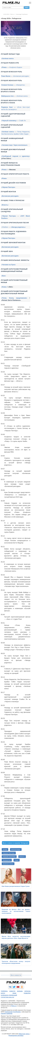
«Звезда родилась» (18, 227)
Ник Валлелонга (7, 134)
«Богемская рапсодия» (21, 76)
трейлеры (4, 991)
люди (14, 993)
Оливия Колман (7, 85)
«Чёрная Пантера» (8, 187)
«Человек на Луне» (8, 265)
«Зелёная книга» (7, 58)
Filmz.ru (12, 14)
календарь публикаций (9, 995)
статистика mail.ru (7, 997)
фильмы (20, 991)
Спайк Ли (22, 120)
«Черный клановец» (9, 120)
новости (12, 991)
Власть (22, 856)
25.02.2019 (6, 14)
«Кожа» (4, 287)
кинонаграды (15, 849)
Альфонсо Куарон (15, 67)
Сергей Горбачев (6, 1013)
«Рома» (4, 67)
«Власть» (4, 205)
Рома (16, 860)
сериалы (27, 991)
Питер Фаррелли (23, 132)
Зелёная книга (8, 863)
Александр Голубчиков (13, 1012)
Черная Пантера (9, 853)
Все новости (16, 975)
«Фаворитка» (20, 85)
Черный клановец (9, 856)
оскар (5, 849)
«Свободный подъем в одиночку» (15, 156)
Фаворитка (6, 860)
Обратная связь (24, 1034)
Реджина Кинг (7, 107)
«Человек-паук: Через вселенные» (14, 145)
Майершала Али (7, 96)
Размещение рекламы (16, 1035)
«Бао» (3, 276)
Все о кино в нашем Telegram (15, 843)
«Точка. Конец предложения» (14, 298)
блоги (3, 993)
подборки (27, 993)
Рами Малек (5, 76)
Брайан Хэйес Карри (21, 134)
